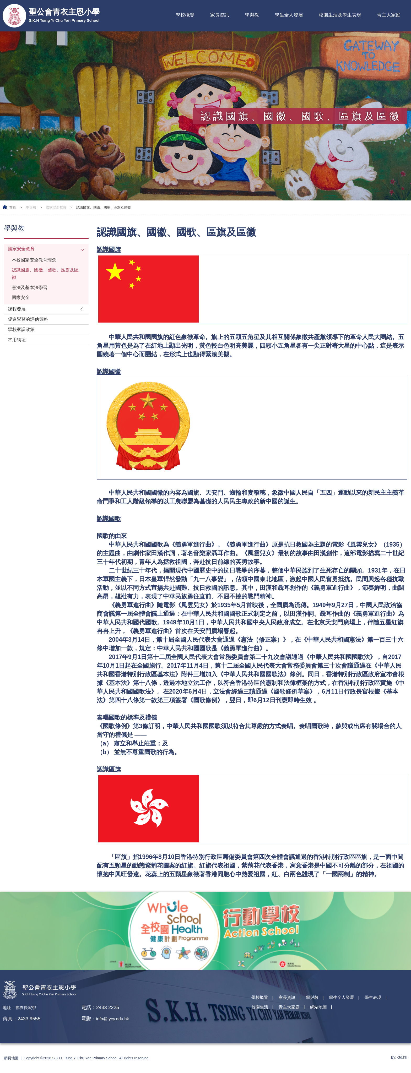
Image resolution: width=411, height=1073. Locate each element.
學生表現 (388, 1000)
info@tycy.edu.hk (119, 1018)
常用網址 (18, 352)
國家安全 (22, 304)
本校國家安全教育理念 (37, 262)
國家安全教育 (56, 207)
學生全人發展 (289, 15)
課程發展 (18, 317)
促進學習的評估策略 (30, 329)
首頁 (12, 207)
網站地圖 (327, 1011)
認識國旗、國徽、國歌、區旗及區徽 (44, 278)
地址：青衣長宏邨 (22, 1007)
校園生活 (261, 1011)
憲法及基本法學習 (32, 293)
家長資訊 (219, 15)
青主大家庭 (389, 15)
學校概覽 (185, 15)
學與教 (252, 15)
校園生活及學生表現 (340, 15)
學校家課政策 (23, 340)
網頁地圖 (11, 1058)
